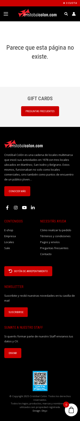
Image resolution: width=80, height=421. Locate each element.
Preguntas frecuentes (54, 248)
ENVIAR (13, 353)
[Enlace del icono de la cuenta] (74, 14)
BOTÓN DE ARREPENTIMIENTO (28, 271)
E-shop (8, 230)
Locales (9, 242)
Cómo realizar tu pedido (55, 230)
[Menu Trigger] (5, 13)
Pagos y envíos (50, 242)
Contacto (46, 254)
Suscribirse (16, 312)
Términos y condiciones (55, 236)
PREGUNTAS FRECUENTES (40, 111)
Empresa (10, 236)
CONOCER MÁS (17, 191)
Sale (7, 248)
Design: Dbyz (40, 410)
